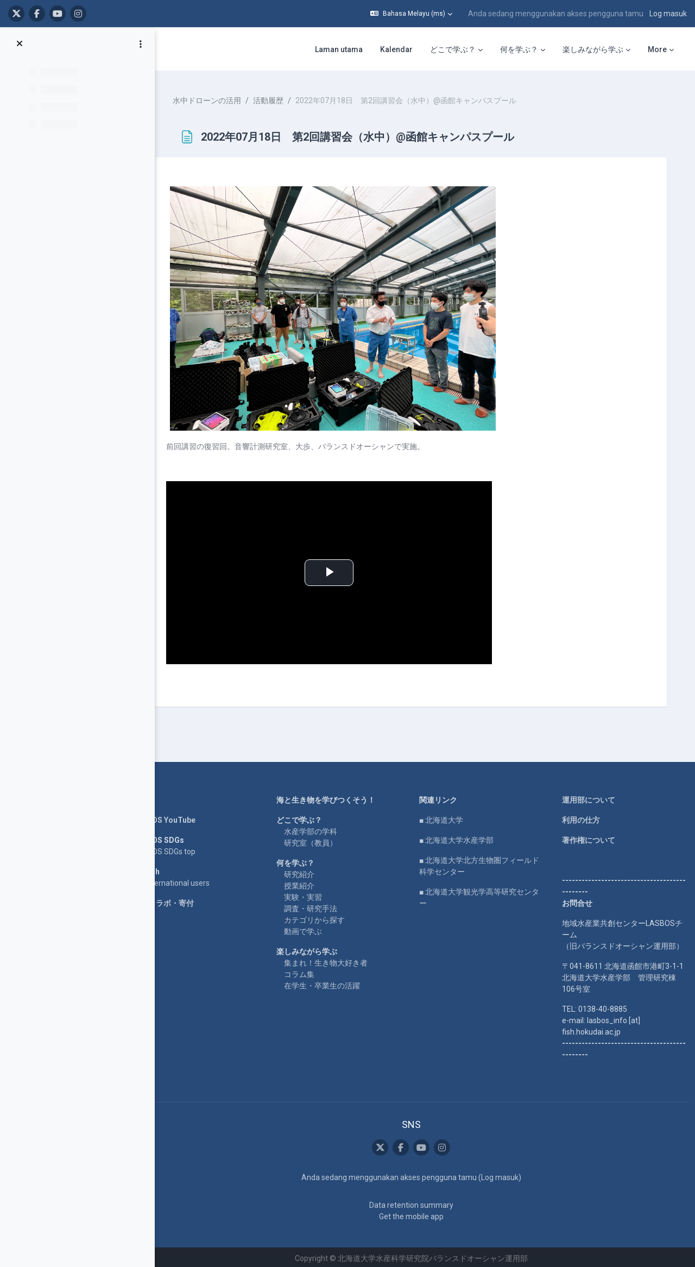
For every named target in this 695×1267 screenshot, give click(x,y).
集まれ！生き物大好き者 (334, 960)
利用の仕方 (583, 818)
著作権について (590, 838)
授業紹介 (308, 883)
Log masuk (668, 13)
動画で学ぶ (312, 929)
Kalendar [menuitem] (396, 49)
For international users (184, 881)
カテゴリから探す (323, 917)
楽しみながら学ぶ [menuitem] (593, 49)
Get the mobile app (416, 1213)
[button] (411, 13)
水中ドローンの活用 (219, 97)
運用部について (590, 797)
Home (156, 797)
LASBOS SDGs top (177, 849)
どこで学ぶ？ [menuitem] (453, 49)
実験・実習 (312, 895)
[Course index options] (140, 44)
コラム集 (308, 972)
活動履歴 (281, 97)
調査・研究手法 (319, 906)
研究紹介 (308, 872)
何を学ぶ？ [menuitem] (519, 49)
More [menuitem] (657, 49)
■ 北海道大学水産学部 (462, 838)
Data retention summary (416, 1202)
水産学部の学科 (319, 829)
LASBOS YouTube (177, 818)
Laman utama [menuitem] (339, 49)
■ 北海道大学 (447, 818)
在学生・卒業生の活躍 (331, 983)
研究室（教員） (319, 840)
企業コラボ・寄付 (176, 901)
